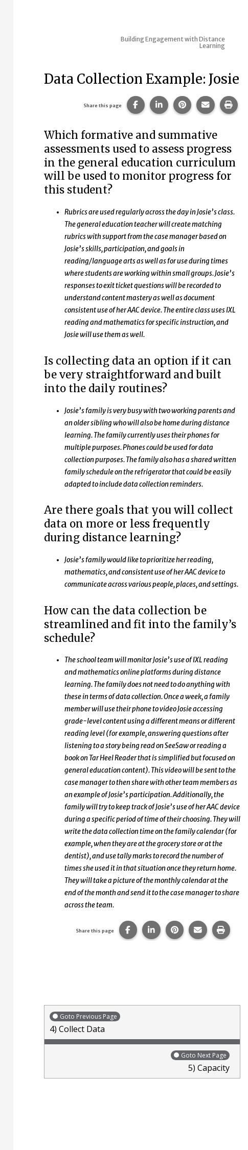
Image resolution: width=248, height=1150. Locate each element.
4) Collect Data (142, 1023)
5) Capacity (140, 1061)
